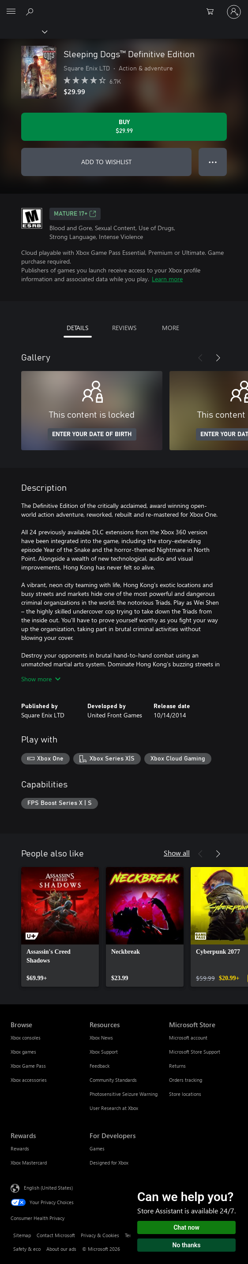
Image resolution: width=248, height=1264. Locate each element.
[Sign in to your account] (233, 11)
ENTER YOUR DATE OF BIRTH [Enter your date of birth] (92, 434)
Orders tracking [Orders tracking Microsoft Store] (185, 1080)
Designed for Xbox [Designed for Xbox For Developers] (109, 1162)
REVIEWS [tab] (124, 327)
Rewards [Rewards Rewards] (20, 1148)
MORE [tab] (170, 327)
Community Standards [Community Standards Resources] (113, 1080)
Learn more (167, 279)
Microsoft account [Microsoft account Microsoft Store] (188, 1037)
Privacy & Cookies (100, 1235)
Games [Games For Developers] (97, 1148)
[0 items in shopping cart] (212, 11)
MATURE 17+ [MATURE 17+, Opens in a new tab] (75, 213)
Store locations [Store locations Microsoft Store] (185, 1094)
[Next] (218, 358)
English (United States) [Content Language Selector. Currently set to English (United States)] (48, 1188)
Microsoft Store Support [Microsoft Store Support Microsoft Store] (194, 1052)
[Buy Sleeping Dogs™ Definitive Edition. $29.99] (124, 127)
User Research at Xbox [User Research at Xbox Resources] (114, 1108)
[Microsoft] (123, 6)
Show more (40, 679)
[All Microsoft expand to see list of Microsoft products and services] (11, 11)
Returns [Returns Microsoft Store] (177, 1066)
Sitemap (22, 1235)
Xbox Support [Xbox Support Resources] (104, 1052)
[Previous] (200, 358)
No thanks (187, 1245)
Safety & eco (27, 1249)
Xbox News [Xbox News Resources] (101, 1037)
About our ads (61, 1249)
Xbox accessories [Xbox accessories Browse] (29, 1080)
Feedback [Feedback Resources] (99, 1066)
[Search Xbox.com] (30, 11)
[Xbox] (23, 31)
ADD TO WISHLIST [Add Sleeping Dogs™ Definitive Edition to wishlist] (106, 162)
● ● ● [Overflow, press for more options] (213, 161)
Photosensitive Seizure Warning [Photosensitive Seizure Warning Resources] (124, 1094)
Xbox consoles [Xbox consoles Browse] (26, 1037)
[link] (60, 927)
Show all (177, 852)
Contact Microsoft (56, 1235)
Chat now (186, 1227)
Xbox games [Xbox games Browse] (23, 1052)
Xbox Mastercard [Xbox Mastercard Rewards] (29, 1162)
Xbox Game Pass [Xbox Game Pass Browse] (28, 1066)
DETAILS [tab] (77, 327)
